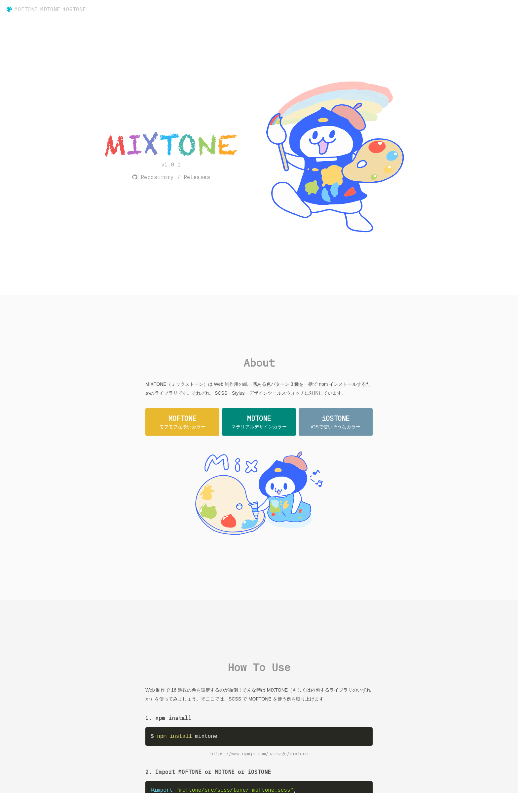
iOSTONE (74, 9)
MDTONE (50, 9)
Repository (157, 177)
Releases (197, 177)
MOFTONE (26, 9)
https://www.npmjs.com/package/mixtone (259, 754)
